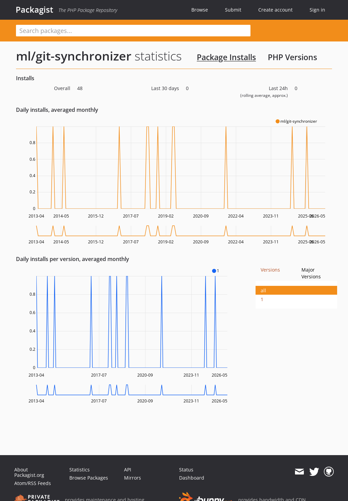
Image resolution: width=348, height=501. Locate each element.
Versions (270, 269)
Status (186, 469)
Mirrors (132, 477)
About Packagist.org (29, 472)
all (263, 290)
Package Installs (226, 57)
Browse (199, 9)
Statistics (79, 469)
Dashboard (191, 477)
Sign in (317, 9)
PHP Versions (292, 57)
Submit (233, 9)
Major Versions (311, 273)
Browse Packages (88, 477)
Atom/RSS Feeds (32, 483)
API (127, 469)
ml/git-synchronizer (74, 56)
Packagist (34, 9)
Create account (275, 9)
